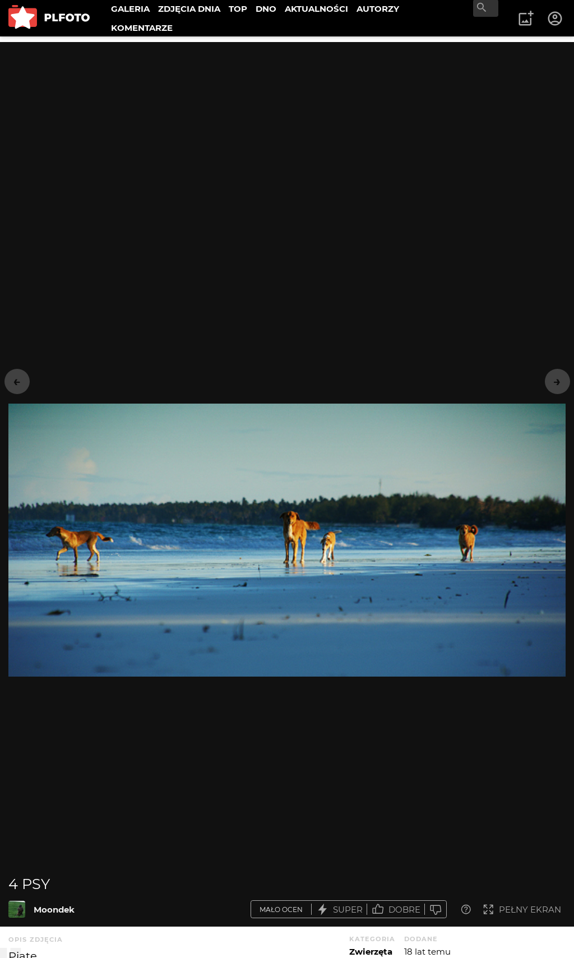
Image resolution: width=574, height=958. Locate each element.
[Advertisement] (287, 120)
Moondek (54, 909)
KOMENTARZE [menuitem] (142, 27)
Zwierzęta (370, 951)
